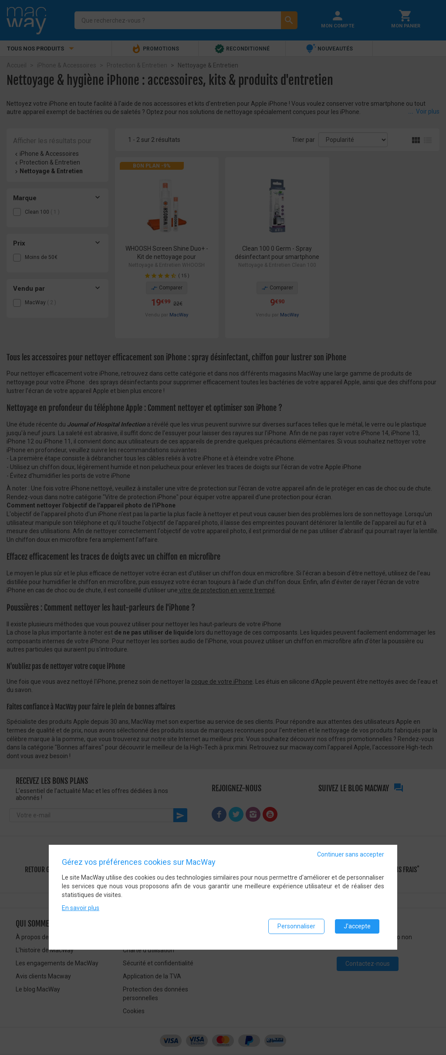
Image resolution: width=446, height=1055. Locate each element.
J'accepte (357, 928)
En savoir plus (80, 910)
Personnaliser (296, 928)
